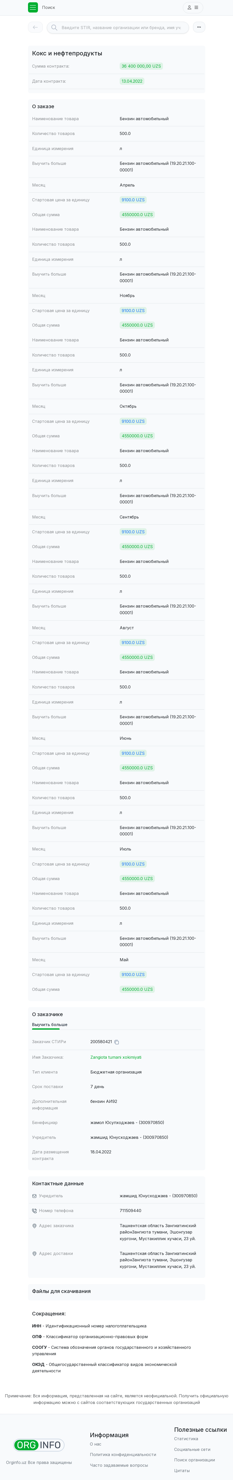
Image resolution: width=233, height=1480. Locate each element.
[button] (193, 7)
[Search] (125, 27)
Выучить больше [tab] (49, 1024)
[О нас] (123, 1444)
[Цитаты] (200, 1470)
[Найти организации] (39, 1445)
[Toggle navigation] (33, 7)
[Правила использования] (123, 1454)
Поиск (48, 7)
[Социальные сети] (200, 1449)
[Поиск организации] (200, 1460)
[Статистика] (200, 1439)
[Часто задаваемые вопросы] (123, 1465)
